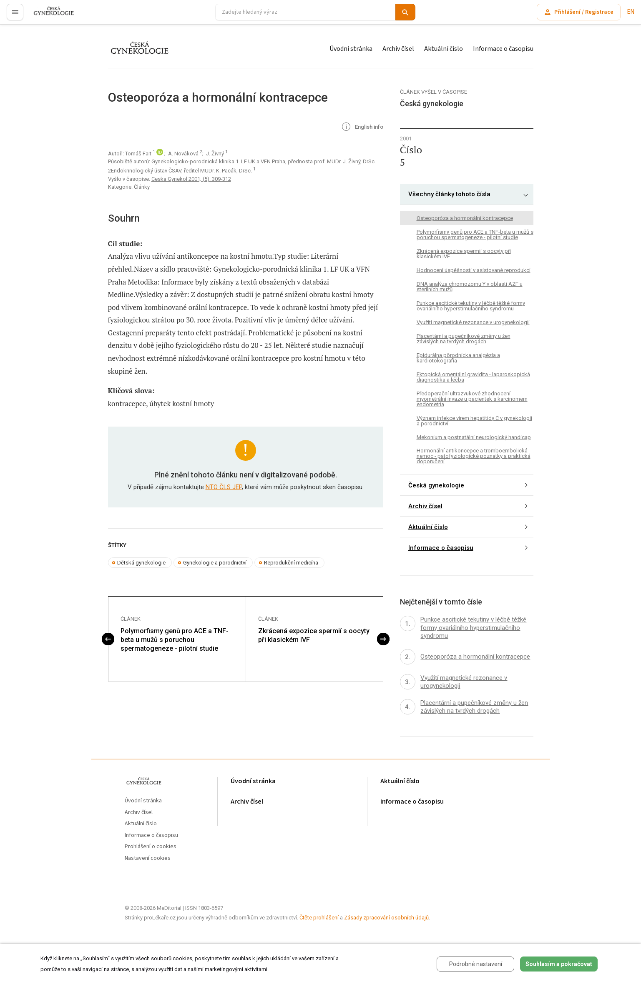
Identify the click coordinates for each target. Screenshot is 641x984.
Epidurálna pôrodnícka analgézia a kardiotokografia (458, 358)
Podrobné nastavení (475, 964)
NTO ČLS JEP (224, 487)
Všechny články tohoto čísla (449, 194)
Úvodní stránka (350, 48)
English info (361, 127)
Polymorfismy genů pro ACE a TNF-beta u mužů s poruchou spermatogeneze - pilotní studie (175, 639)
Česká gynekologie (436, 485)
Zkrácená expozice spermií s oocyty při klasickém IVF (314, 635)
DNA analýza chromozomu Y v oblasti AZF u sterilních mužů (470, 286)
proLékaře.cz (48, 15)
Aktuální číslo (443, 48)
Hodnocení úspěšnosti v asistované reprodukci (473, 270)
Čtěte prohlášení (319, 917)
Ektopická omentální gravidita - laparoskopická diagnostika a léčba (473, 377)
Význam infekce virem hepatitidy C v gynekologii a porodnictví (474, 421)
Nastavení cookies (148, 858)
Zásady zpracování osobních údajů (386, 917)
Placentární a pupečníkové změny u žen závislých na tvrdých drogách (463, 339)
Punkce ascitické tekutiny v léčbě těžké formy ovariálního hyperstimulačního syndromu (471, 306)
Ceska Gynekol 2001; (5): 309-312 (191, 179)
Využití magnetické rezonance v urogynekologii (473, 322)
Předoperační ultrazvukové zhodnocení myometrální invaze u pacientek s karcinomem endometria (472, 398)
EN (630, 11)
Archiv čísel (398, 48)
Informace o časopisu (503, 48)
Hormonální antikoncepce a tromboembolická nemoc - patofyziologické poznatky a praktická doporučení (473, 456)
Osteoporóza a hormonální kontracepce (465, 218)
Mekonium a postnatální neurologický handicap (474, 437)
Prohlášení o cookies (150, 847)
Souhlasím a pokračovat (558, 964)
